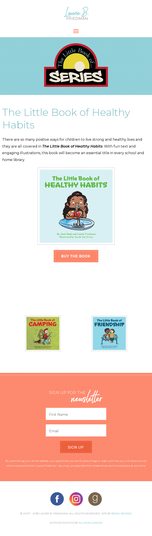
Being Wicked (122, 513)
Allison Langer (91, 522)
